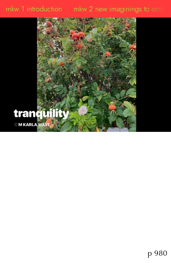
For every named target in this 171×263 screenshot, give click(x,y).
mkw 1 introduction (34, 9)
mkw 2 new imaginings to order (121, 9)
